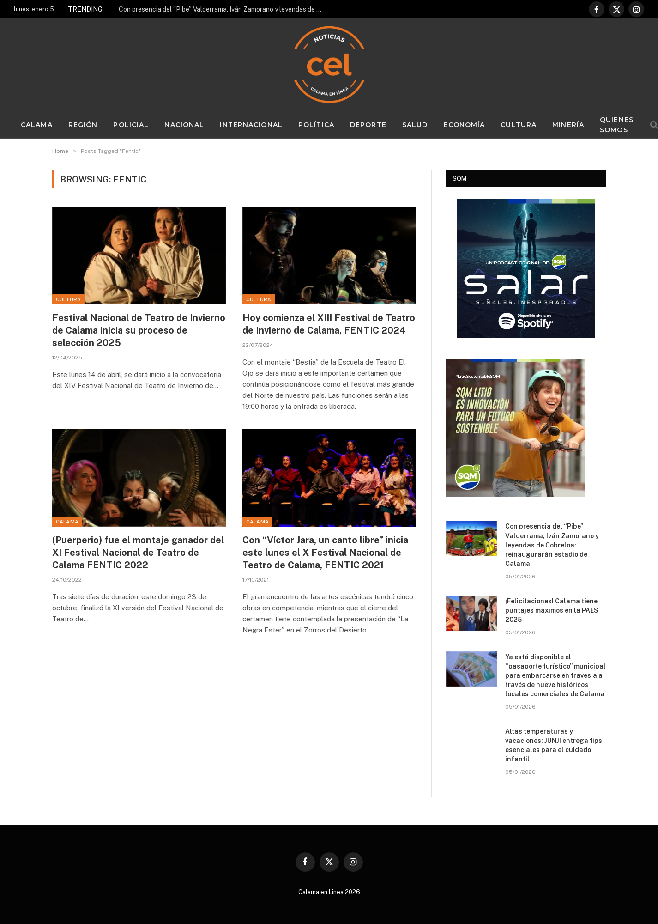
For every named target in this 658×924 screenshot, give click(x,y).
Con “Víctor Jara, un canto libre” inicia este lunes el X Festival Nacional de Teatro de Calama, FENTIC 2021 (325, 553)
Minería (568, 125)
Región (83, 125)
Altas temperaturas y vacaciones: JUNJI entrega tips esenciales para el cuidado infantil (553, 745)
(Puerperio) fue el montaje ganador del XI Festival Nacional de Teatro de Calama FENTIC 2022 (138, 553)
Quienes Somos (617, 125)
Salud (415, 125)
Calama (37, 125)
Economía (464, 125)
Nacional (184, 125)
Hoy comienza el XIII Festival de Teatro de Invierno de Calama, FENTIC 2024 (328, 324)
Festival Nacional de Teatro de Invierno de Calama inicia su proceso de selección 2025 (138, 330)
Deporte (368, 125)
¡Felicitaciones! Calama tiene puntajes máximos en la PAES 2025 (551, 610)
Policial (131, 125)
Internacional (251, 125)
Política (316, 125)
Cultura (519, 125)
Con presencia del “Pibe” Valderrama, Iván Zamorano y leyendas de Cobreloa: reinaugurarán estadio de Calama (222, 9)
